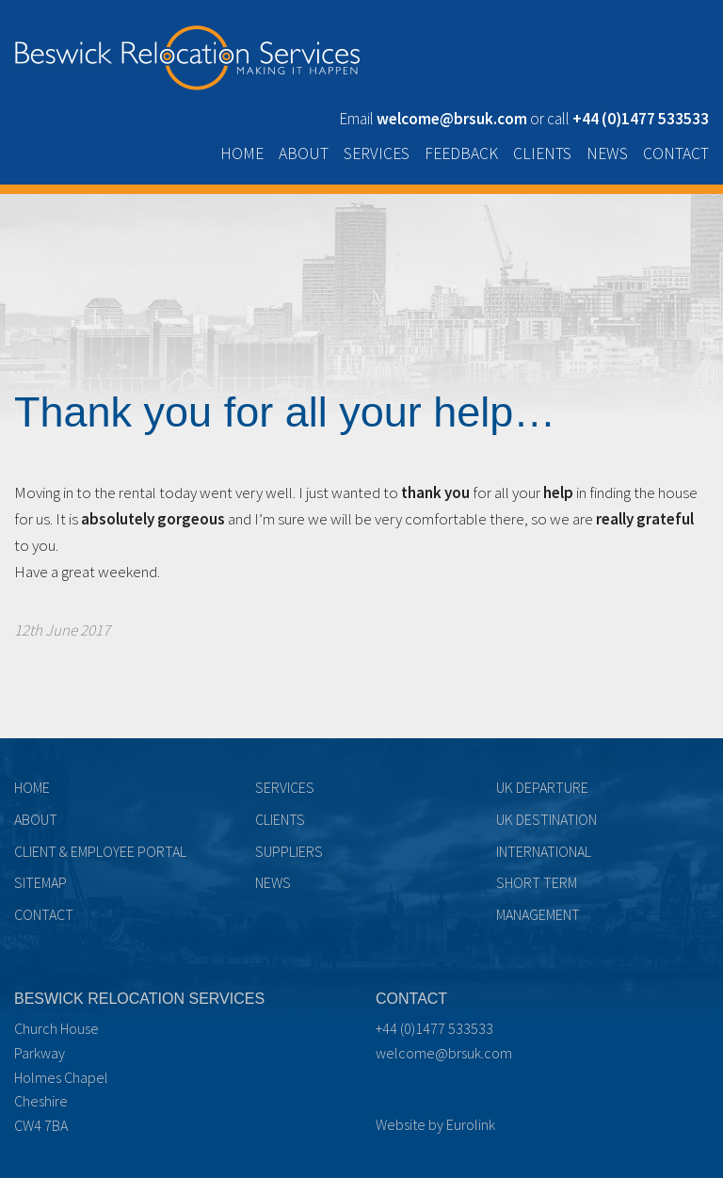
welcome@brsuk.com (444, 1052)
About (304, 153)
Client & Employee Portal (100, 851)
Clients (542, 153)
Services (377, 153)
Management (538, 914)
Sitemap (40, 882)
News (607, 153)
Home (242, 153)
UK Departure (542, 787)
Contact (676, 153)
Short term (536, 882)
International (543, 851)
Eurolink (470, 1124)
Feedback (461, 153)
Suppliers (289, 851)
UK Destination (546, 819)
